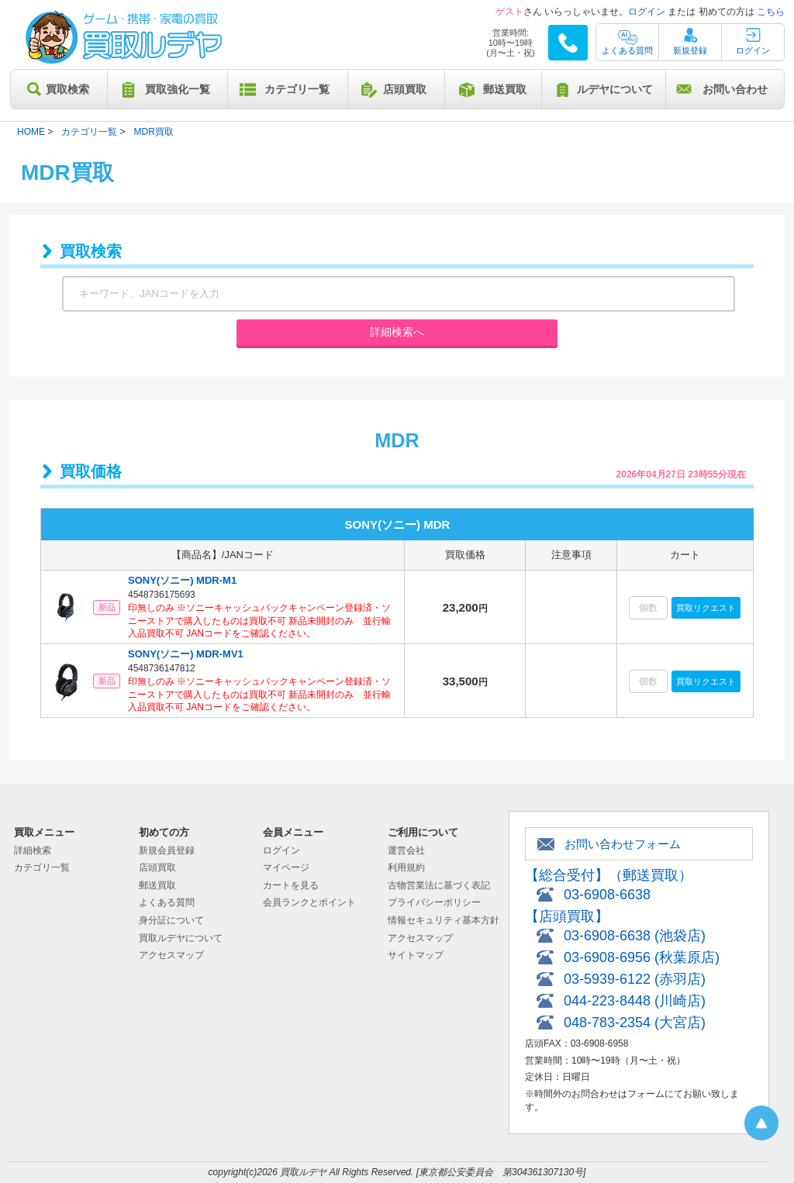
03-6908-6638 (607, 894)
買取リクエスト (706, 607)
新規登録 (690, 50)
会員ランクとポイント (309, 902)
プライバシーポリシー (434, 902)
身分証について (171, 920)
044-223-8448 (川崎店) (635, 1001)
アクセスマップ (171, 955)
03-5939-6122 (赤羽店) (635, 979)
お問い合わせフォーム (622, 843)
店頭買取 (404, 89)
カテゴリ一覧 (297, 89)
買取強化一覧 (177, 89)
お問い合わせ (735, 89)
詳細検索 (32, 850)
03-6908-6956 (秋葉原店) (642, 957)
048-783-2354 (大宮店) (635, 1022)
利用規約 (406, 867)
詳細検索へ (397, 332)
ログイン (646, 11)
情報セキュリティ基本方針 (443, 920)
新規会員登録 (167, 850)
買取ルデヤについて (181, 938)
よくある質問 (627, 50)
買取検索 (67, 89)
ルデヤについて (615, 89)
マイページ (286, 867)
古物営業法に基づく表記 (439, 885)
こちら (771, 11)
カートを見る (291, 885)
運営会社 (406, 850)
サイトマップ (416, 955)
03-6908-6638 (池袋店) (635, 935)
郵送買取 (504, 89)
